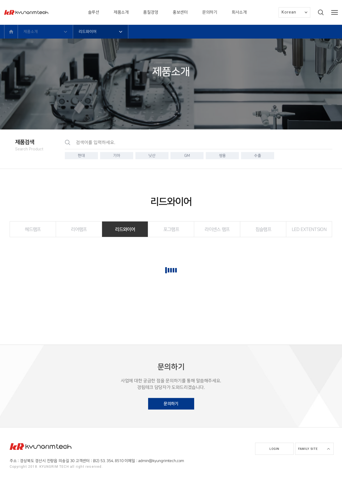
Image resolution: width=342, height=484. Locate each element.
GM (187, 155)
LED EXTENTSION (309, 229)
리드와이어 (125, 229)
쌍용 (222, 155)
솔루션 (93, 12)
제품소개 (121, 12)
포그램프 (171, 229)
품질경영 (150, 12)
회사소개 (239, 12)
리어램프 (79, 229)
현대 (81, 155)
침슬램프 (263, 229)
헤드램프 (33, 229)
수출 (257, 155)
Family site (307, 449)
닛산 (151, 155)
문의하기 (209, 12)
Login (274, 449)
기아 (116, 155)
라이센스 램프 (217, 229)
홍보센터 (180, 12)
